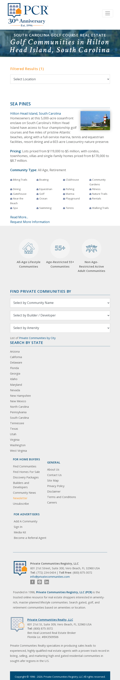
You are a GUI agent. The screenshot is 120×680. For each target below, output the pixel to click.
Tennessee (17, 423)
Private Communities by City (37, 338)
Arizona (15, 351)
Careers (52, 502)
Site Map (53, 480)
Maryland (16, 385)
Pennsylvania (18, 412)
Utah (13, 434)
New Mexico (18, 401)
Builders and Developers (21, 485)
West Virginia (18, 450)
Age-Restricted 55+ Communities (60, 253)
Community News (24, 492)
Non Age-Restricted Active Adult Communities (91, 256)
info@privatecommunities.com (50, 577)
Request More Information (30, 222)
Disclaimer (53, 491)
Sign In (18, 527)
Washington (18, 445)
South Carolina (19, 418)
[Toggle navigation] (107, 13)
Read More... (19, 217)
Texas (14, 428)
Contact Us (54, 475)
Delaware (16, 362)
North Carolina (19, 407)
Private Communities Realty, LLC (50, 620)
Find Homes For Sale (26, 472)
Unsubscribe (21, 503)
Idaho (13, 379)
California (16, 357)
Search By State (26, 342)
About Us (53, 469)
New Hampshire (20, 396)
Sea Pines (20, 104)
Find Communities (24, 466)
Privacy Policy (55, 486)
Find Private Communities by (40, 291)
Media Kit (20, 532)
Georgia (15, 373)
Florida (14, 368)
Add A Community (25, 521)
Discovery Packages (26, 477)
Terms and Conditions (61, 497)
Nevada (15, 390)
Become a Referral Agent (30, 538)
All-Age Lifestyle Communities (28, 253)
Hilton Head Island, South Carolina (35, 113)
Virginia (14, 439)
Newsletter (20, 498)
